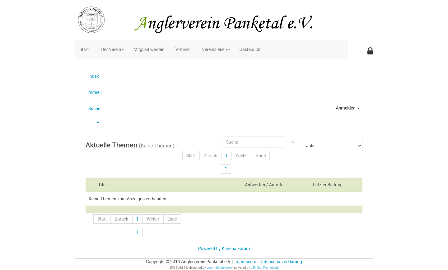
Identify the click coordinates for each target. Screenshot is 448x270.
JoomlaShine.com (219, 267)
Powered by (209, 248)
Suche (94, 108)
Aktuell (95, 92)
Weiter (242, 155)
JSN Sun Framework (265, 267)
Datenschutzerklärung (280, 261)
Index (93, 76)
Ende (261, 155)
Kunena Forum (236, 248)
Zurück (210, 155)
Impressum (245, 261)
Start (191, 155)
